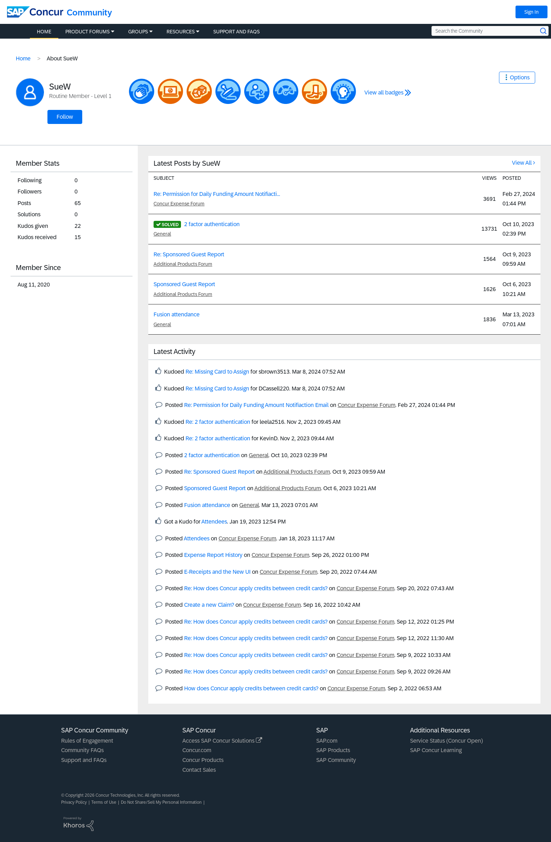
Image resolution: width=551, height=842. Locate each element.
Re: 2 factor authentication (218, 422)
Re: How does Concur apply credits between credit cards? (256, 588)
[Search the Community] (490, 31)
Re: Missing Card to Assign (217, 372)
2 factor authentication (212, 224)
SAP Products (333, 750)
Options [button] (520, 77)
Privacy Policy (74, 802)
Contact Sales (199, 770)
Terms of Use (103, 802)
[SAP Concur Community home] (35, 12)
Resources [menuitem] (181, 31)
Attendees (214, 522)
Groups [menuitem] (138, 31)
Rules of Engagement (87, 741)
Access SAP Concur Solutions (222, 741)
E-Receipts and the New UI (217, 572)
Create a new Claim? (209, 605)
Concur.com (196, 750)
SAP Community (336, 760)
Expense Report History (213, 555)
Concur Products (202, 760)
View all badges (383, 93)
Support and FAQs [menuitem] (236, 31)
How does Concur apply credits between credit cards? (251, 688)
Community (89, 12)
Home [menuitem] (44, 31)
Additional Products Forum (183, 264)
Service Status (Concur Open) (446, 741)
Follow (65, 117)
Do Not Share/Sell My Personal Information (161, 802)
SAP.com (326, 741)
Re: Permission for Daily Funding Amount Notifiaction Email (256, 405)
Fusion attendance (177, 314)
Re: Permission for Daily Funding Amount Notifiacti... (217, 194)
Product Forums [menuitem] (87, 31)
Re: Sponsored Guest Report (189, 254)
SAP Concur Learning (436, 750)
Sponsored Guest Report (184, 284)
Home (23, 58)
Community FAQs (82, 750)
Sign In (531, 12)
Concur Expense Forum (179, 203)
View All (522, 163)
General (162, 234)
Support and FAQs (83, 760)
